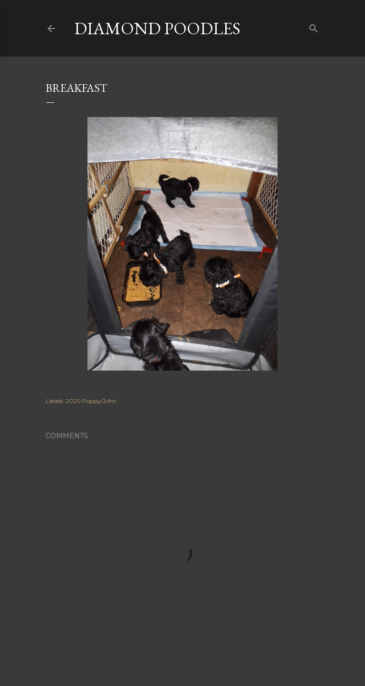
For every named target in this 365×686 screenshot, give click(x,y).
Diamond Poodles (157, 28)
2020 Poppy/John (91, 400)
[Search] (313, 26)
